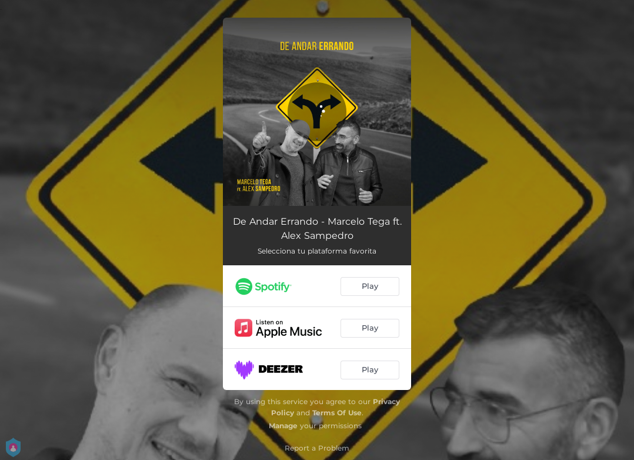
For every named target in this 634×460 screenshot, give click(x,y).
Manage (283, 425)
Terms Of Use (337, 412)
